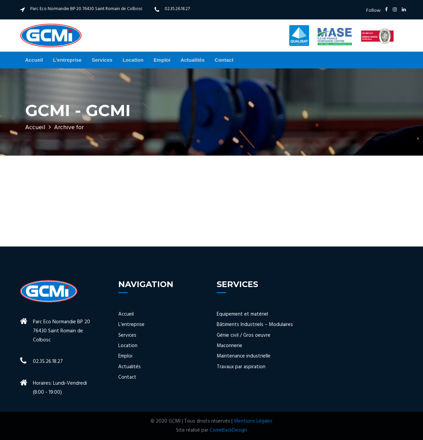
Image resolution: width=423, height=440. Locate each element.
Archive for (69, 127)
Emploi (162, 60)
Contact (224, 60)
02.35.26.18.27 (177, 8)
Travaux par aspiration (241, 367)
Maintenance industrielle (243, 356)
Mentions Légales (253, 421)
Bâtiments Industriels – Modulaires (255, 324)
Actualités (192, 60)
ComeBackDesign (228, 430)
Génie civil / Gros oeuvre (243, 335)
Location (133, 60)
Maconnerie (229, 345)
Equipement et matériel (242, 314)
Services (102, 60)
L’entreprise (67, 60)
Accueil (34, 60)
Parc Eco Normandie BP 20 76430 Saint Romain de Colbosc (86, 8)
